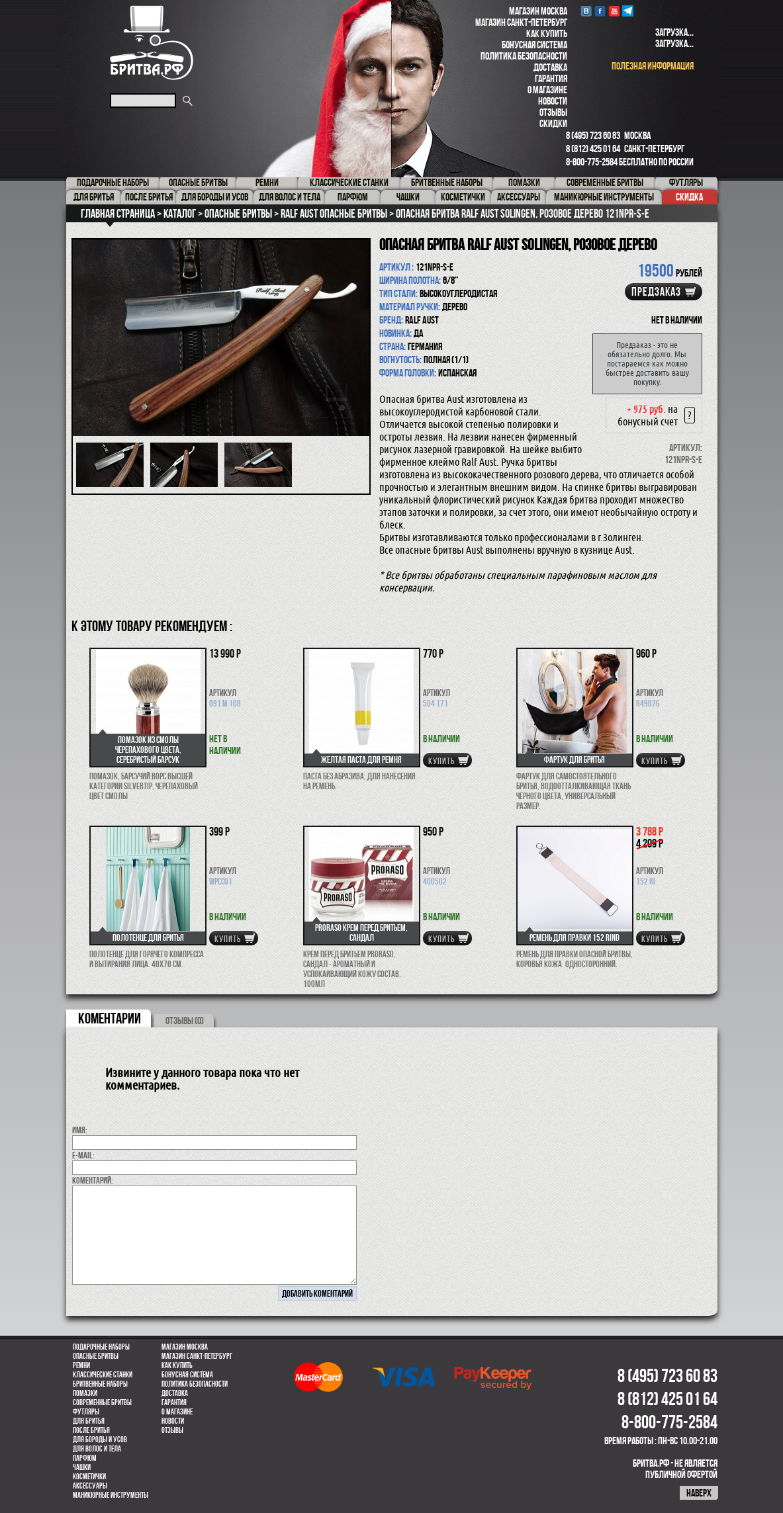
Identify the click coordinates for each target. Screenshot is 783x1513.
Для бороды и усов (100, 1439)
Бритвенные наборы (100, 1384)
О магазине (547, 89)
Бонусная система (534, 44)
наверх (699, 1492)
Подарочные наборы (101, 1347)
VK (586, 11)
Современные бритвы (102, 1402)
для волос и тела (97, 1448)
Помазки (85, 1393)
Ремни (81, 1365)
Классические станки (102, 1374)
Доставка (550, 67)
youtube (614, 11)
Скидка (689, 196)
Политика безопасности (524, 56)
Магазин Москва (538, 11)
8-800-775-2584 (592, 161)
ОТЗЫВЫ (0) (184, 1020)
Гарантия (551, 78)
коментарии (109, 1018)
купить (441, 761)
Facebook (600, 11)
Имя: (79, 1130)
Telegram (627, 11)
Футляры (86, 1411)
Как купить (546, 33)
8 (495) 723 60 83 (593, 135)
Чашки (82, 1467)
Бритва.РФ (151, 42)
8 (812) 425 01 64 (593, 148)
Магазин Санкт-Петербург (521, 22)
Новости (552, 101)
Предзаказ (656, 291)
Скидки (553, 123)
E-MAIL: (83, 1155)
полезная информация (653, 65)
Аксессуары (90, 1486)
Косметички (89, 1476)
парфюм (85, 1458)
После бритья (91, 1430)
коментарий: (92, 1180)
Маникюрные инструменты (110, 1495)
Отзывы (553, 112)
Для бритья (89, 1421)
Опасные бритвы (95, 1356)
